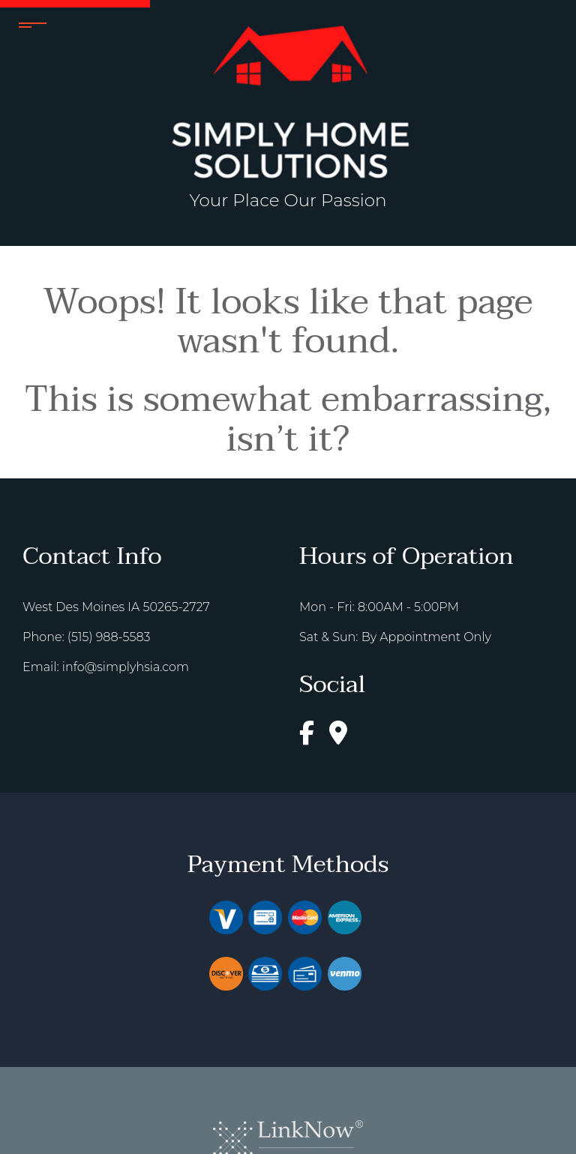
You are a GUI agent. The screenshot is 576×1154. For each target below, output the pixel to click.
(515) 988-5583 (109, 637)
